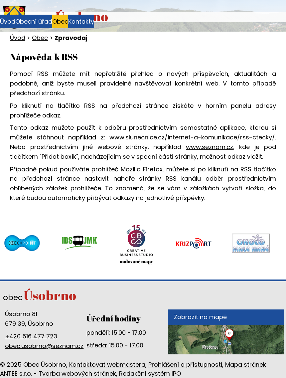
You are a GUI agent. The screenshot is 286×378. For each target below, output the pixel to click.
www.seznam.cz (209, 147)
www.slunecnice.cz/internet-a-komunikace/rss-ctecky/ (192, 137)
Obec (60, 21)
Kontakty (81, 21)
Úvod (7, 21)
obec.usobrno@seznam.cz (44, 346)
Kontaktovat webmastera (107, 364)
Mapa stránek (245, 364)
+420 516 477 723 (31, 336)
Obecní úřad (33, 21)
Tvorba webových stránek (77, 373)
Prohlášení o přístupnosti (185, 364)
